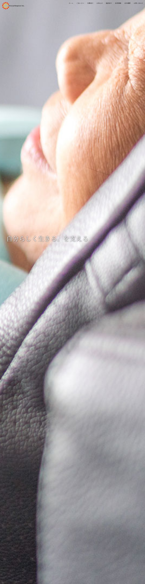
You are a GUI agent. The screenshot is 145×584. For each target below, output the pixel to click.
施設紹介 (109, 3)
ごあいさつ (80, 3)
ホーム (71, 3)
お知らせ (100, 3)
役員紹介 (90, 3)
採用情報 (118, 3)
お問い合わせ (138, 3)
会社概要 (127, 3)
